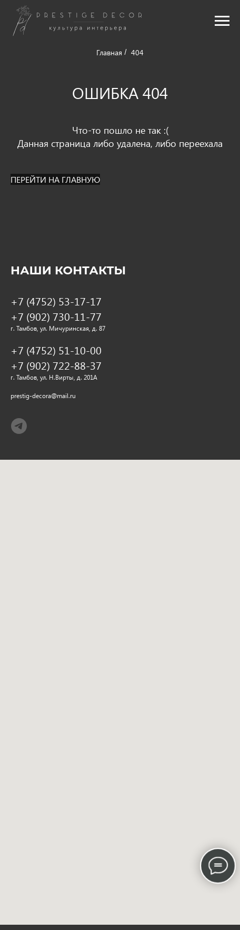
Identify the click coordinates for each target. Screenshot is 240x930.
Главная (109, 52)
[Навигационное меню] (222, 21)
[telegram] (19, 426)
